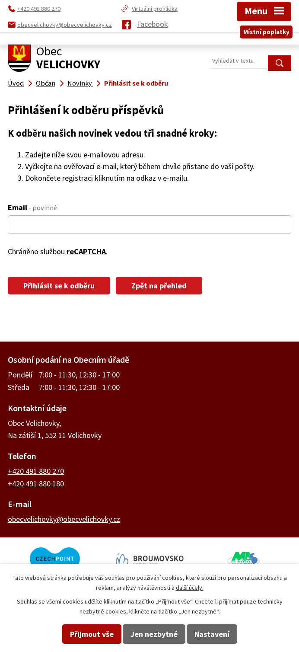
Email (32, 207)
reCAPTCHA (86, 251)
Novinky (80, 83)
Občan (45, 83)
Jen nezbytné (154, 634)
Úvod (16, 83)
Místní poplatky (266, 32)
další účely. (190, 587)
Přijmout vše (92, 634)
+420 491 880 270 (36, 471)
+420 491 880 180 (36, 484)
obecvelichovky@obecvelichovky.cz (64, 519)
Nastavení (211, 634)
